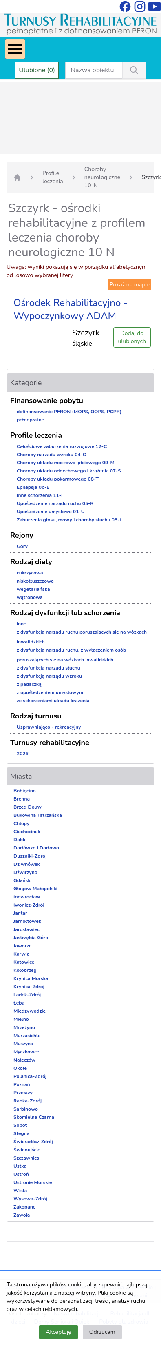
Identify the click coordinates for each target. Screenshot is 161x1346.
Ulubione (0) (37, 70)
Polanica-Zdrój (29, 1076)
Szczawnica (26, 1158)
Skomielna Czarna (33, 1117)
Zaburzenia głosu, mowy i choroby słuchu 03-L (69, 520)
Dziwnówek (26, 864)
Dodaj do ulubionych (132, 337)
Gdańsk (22, 880)
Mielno (21, 1019)
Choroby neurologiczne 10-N (102, 177)
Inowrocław (26, 897)
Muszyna (23, 1043)
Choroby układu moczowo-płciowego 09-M (66, 462)
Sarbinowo (25, 1109)
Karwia (21, 954)
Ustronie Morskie (32, 1182)
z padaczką (29, 684)
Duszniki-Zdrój (29, 856)
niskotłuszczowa (35, 581)
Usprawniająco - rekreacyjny (49, 727)
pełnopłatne (30, 420)
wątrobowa (29, 597)
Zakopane (24, 1207)
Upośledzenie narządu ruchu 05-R (55, 503)
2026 (23, 753)
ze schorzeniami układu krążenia (53, 700)
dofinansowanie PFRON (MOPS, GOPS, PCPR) (69, 411)
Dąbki (19, 839)
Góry (22, 546)
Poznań (21, 1084)
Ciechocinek (26, 831)
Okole (20, 1068)
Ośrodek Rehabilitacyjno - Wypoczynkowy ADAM (70, 309)
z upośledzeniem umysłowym (50, 692)
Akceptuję (58, 1332)
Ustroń (21, 1174)
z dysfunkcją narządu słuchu (48, 668)
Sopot (20, 1125)
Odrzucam (102, 1332)
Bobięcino (24, 790)
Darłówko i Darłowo (36, 848)
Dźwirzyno (25, 872)
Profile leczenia (52, 177)
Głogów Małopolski (35, 888)
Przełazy (23, 1092)
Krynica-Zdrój (28, 986)
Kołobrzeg (25, 970)
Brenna (21, 799)
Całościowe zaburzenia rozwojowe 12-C (62, 446)
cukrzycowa (30, 573)
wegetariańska (33, 589)
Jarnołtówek (27, 921)
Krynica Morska (31, 978)
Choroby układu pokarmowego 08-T (58, 479)
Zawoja (21, 1215)
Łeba (18, 1003)
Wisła (20, 1190)
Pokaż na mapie (130, 284)
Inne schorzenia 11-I (39, 495)
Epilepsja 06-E (33, 487)
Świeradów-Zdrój (33, 1141)
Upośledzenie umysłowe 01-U (51, 511)
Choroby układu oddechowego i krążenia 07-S (69, 471)
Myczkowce (26, 1052)
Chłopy (21, 823)
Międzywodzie (29, 1011)
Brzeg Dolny (27, 807)
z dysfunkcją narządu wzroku (49, 676)
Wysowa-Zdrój (30, 1198)
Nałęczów (24, 1060)
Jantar (20, 913)
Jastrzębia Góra (30, 937)
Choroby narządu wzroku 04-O (51, 454)
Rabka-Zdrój (27, 1101)
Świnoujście (26, 1149)
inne (21, 624)
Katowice (23, 962)
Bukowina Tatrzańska (37, 815)
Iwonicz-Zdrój (28, 905)
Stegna (21, 1133)
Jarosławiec (26, 929)
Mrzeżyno (24, 1027)
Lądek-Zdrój (27, 994)
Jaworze (22, 945)
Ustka (19, 1166)
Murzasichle (26, 1035)
